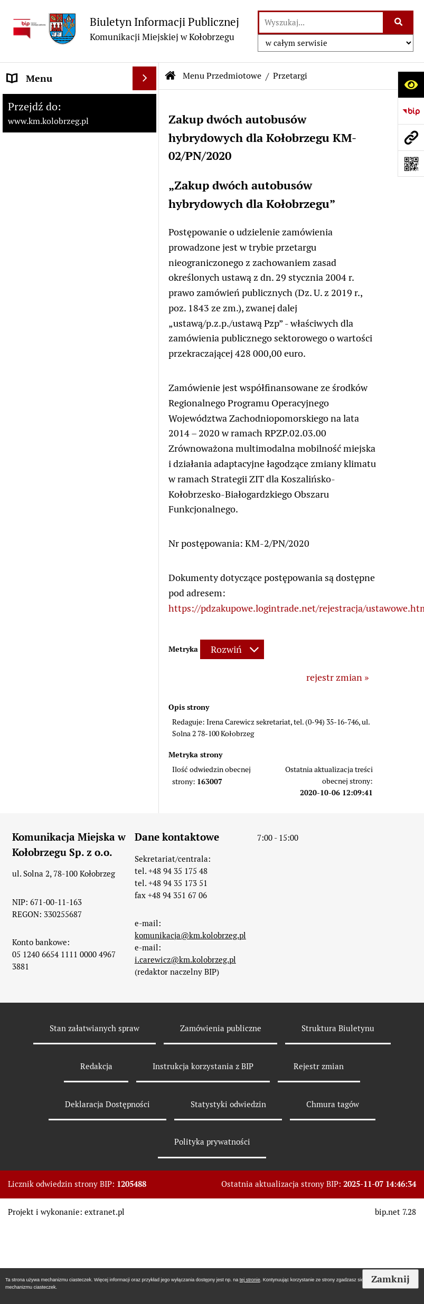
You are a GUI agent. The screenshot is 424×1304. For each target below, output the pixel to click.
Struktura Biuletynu (337, 1028)
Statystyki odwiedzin (228, 1104)
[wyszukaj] (321, 22)
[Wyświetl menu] (144, 78)
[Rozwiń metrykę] (232, 649)
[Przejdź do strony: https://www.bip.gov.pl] (411, 111)
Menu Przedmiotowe (222, 75)
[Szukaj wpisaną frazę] (398, 22)
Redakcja (96, 1066)
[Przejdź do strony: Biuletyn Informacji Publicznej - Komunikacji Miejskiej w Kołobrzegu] (125, 29)
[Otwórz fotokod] (411, 163)
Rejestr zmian (319, 1066)
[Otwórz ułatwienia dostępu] (411, 84)
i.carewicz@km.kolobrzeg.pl (185, 960)
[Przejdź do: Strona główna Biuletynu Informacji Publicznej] (170, 76)
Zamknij (390, 1279)
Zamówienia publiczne (220, 1028)
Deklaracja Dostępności (107, 1104)
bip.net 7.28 (395, 1212)
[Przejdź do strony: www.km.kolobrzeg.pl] (411, 137)
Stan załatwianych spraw (94, 1028)
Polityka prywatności (212, 1142)
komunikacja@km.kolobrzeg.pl (190, 935)
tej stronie (250, 1279)
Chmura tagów (332, 1104)
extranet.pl (104, 1212)
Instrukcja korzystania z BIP (203, 1066)
